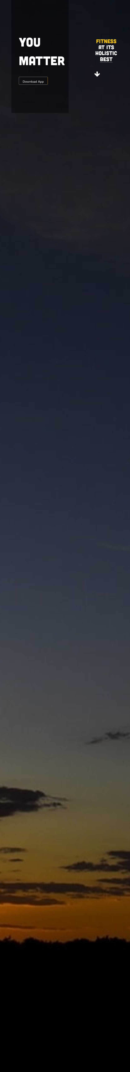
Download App (33, 81)
